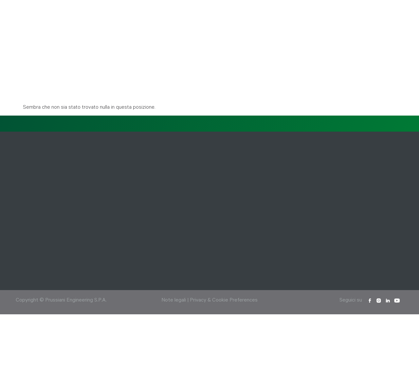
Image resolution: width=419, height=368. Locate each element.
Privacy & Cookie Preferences (224, 301)
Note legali (173, 301)
